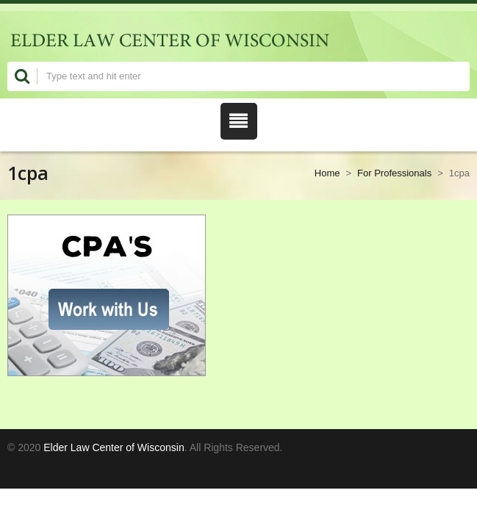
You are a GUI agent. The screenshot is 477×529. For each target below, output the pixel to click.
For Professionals (394, 173)
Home (327, 173)
